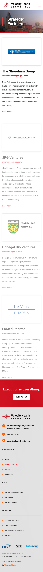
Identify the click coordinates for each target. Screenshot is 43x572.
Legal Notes (19, 553)
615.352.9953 (13, 435)
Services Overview (11, 521)
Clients (7, 469)
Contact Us (21, 397)
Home (7, 460)
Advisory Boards (11, 502)
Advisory (8, 535)
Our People (9, 497)
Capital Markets (11, 526)
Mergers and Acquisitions (14, 530)
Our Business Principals (14, 493)
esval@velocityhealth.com (18, 441)
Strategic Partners (11, 464)
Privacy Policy (7, 553)
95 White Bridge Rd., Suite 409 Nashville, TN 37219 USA (20, 427)
